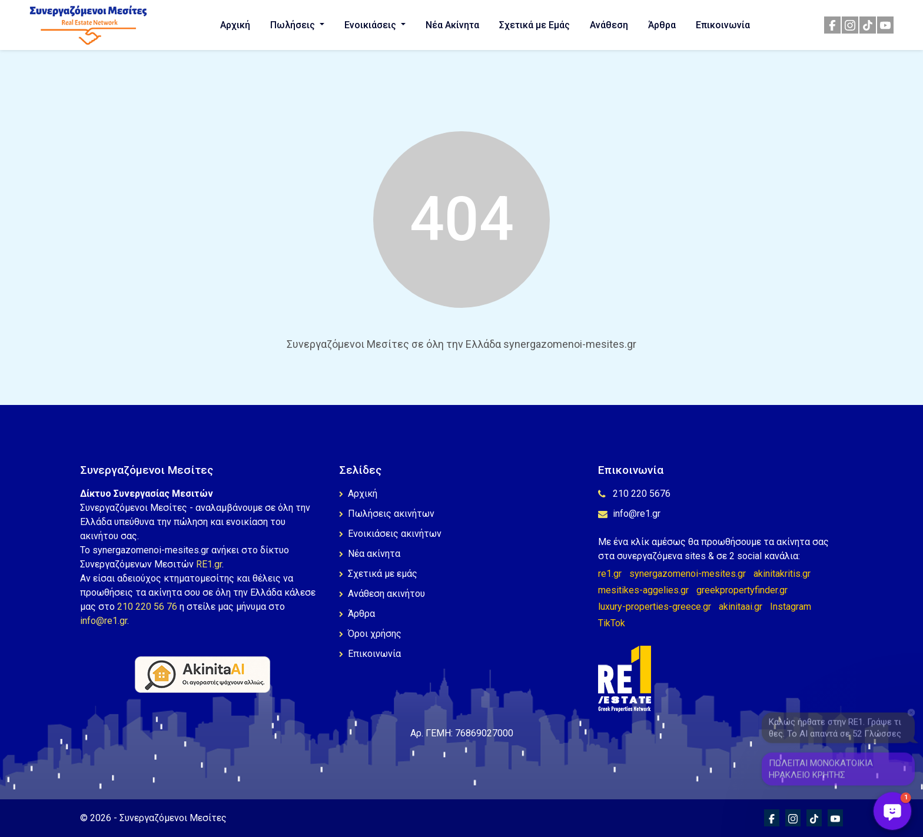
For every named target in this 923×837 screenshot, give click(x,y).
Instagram (790, 606)
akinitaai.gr (740, 606)
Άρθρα (662, 25)
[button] (892, 811)
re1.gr (610, 573)
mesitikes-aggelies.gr (643, 590)
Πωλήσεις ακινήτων (386, 513)
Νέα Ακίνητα (452, 25)
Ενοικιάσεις (371, 25)
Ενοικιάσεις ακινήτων (390, 533)
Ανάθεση (609, 25)
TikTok (611, 623)
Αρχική (235, 25)
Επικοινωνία (723, 25)
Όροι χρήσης (370, 633)
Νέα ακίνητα (369, 553)
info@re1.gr (103, 620)
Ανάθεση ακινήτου (382, 593)
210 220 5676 (634, 493)
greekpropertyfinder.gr (742, 590)
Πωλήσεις (293, 25)
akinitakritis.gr (782, 573)
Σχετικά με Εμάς (534, 25)
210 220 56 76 (147, 606)
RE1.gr (209, 564)
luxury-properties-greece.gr (654, 606)
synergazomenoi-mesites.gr (687, 573)
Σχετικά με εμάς (378, 573)
